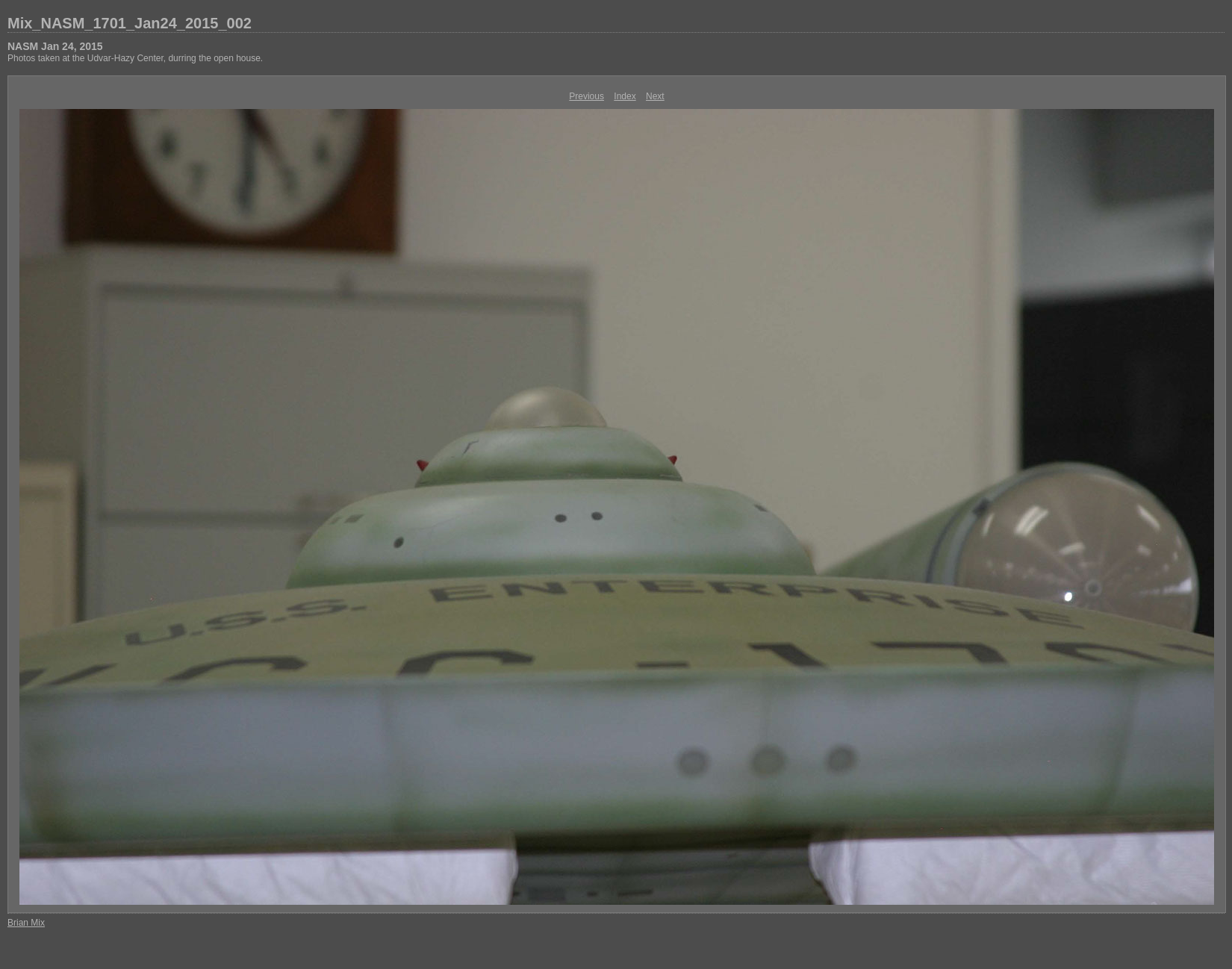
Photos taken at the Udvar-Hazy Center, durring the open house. (135, 58)
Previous (586, 96)
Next (655, 96)
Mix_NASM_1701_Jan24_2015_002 (129, 23)
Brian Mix (26, 922)
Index (624, 96)
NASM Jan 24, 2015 (55, 46)
